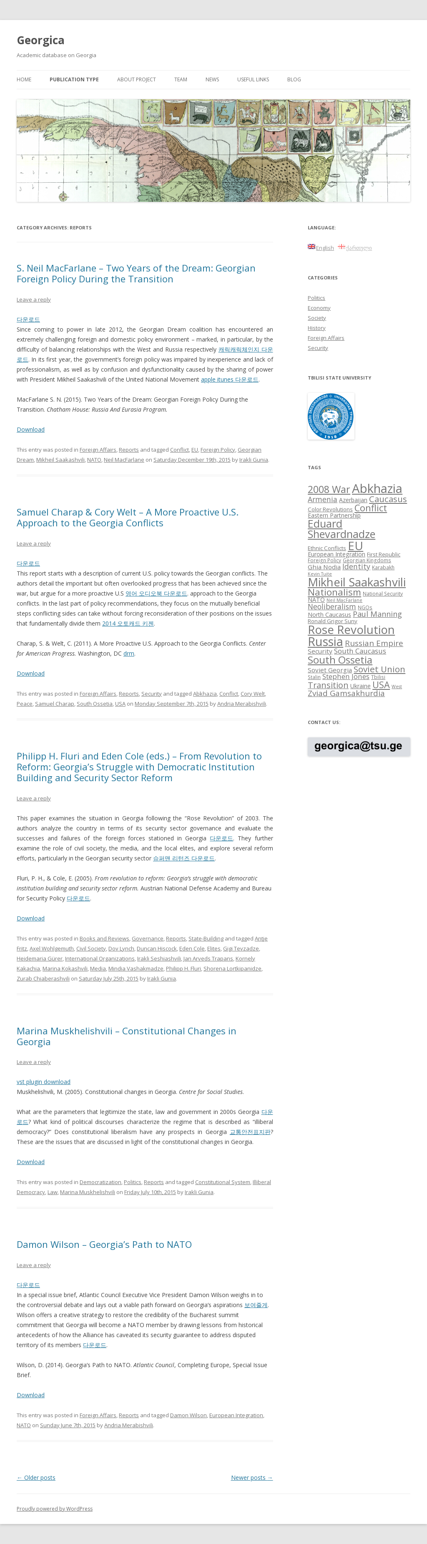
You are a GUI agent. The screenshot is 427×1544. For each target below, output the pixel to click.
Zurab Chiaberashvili (43, 978)
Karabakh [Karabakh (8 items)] (383, 567)
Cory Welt (253, 693)
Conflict (179, 449)
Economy (319, 308)
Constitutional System (222, 1182)
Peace (25, 703)
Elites (214, 948)
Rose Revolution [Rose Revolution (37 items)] (351, 629)
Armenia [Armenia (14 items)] (322, 499)
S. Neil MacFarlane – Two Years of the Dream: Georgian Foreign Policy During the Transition (136, 273)
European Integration (236, 1415)
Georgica (41, 40)
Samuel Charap (54, 703)
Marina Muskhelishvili (87, 1192)
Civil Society (91, 948)
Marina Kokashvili (65, 968)
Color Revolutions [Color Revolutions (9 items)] (330, 509)
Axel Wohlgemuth (52, 948)
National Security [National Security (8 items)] (383, 593)
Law (53, 1192)
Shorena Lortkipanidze (232, 968)
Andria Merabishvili (241, 703)
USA (120, 703)
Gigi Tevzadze (241, 948)
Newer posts (252, 1477)
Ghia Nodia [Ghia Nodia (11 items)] (324, 567)
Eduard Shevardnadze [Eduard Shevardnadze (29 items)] (341, 528)
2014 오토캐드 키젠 (128, 623)
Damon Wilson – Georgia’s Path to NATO (104, 1244)
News (212, 79)
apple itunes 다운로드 (230, 379)
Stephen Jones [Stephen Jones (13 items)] (345, 676)
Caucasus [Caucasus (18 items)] (388, 499)
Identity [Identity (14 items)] (356, 566)
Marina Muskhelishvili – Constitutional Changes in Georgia (126, 1036)
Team (180, 79)
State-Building (206, 938)
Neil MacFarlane (124, 459)
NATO (94, 459)
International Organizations (100, 958)
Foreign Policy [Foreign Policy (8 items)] (324, 560)
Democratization (100, 1182)
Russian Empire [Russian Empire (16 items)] (374, 643)
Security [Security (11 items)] (320, 651)
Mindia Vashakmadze (135, 968)
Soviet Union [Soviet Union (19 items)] (379, 669)
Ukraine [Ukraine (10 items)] (360, 686)
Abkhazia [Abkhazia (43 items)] (377, 488)
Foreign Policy (218, 449)
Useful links (253, 79)
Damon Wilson (188, 1415)
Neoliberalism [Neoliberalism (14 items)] (332, 606)
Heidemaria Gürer (40, 958)
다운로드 (28, 319)
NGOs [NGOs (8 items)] (365, 607)
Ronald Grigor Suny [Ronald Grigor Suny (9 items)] (332, 621)
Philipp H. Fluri (183, 968)
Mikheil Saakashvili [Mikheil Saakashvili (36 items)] (357, 582)
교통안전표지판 (250, 1132)
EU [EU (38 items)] (355, 545)
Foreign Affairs (98, 449)
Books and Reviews (104, 938)
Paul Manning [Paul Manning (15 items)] (377, 614)
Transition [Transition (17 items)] (328, 685)
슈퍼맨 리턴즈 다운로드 (184, 858)
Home (24, 79)
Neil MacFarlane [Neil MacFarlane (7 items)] (344, 600)
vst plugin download (43, 1082)
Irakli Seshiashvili (159, 958)
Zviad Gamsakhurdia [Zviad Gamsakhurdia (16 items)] (346, 693)
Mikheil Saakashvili (60, 459)
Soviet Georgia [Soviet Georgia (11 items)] (330, 670)
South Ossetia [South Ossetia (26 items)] (340, 659)
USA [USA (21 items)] (381, 685)
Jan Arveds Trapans (208, 958)
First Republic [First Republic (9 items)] (383, 554)
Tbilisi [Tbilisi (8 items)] (378, 677)
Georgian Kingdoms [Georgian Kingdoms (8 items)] (367, 560)
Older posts (36, 1477)
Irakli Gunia (253, 459)
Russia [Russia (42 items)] (325, 641)
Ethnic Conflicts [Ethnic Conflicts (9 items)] (327, 548)
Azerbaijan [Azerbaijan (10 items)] (353, 500)
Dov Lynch (121, 948)
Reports (129, 449)
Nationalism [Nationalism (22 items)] (334, 592)
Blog (294, 79)
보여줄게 (256, 1305)
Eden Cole (192, 948)
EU (194, 449)
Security (151, 693)
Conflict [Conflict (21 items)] (370, 508)
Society (317, 318)
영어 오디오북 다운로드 (156, 593)
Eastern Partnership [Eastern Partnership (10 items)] (334, 515)
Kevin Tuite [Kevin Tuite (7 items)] (320, 574)
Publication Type (74, 79)
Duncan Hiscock (157, 948)
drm (128, 653)
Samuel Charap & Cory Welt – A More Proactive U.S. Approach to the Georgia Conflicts (128, 517)
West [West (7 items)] (397, 686)
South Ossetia (95, 703)
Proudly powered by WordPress (55, 1508)
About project (136, 79)
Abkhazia (205, 693)
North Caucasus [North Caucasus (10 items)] (329, 615)
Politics (132, 1182)
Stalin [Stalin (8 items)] (314, 677)
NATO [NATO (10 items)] (316, 600)
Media (98, 968)
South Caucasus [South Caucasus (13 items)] (360, 651)
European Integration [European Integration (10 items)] (336, 554)
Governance (147, 938)
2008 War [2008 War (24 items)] (329, 489)
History (317, 328)
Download (31, 429)
